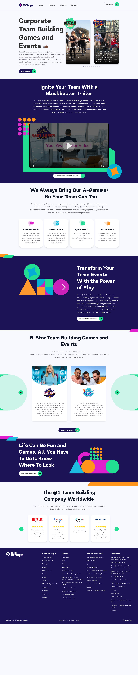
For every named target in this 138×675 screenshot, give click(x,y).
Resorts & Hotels (91, 567)
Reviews (113, 610)
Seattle (44, 567)
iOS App (113, 590)
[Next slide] (116, 529)
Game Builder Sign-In (118, 586)
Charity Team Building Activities (96, 570)
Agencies (89, 564)
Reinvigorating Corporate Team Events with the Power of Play (121, 567)
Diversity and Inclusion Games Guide (121, 601)
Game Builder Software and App (121, 583)
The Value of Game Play (118, 562)
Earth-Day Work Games (69, 588)
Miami (44, 574)
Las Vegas (45, 564)
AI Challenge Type (117, 576)
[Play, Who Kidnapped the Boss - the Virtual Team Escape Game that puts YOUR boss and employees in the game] (69, 146)
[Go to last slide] (21, 529)
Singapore (45, 594)
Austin (44, 580)
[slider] (62, 166)
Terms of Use (74, 620)
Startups (89, 587)
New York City (46, 570)
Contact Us (65, 557)
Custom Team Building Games (71, 574)
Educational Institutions (94, 577)
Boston (44, 577)
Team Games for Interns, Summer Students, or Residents (72, 578)
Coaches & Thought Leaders (95, 590)
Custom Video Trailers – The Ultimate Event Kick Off (120, 558)
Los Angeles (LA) (47, 560)
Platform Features (67, 570)
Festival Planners (91, 580)
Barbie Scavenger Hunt (69, 591)
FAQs (63, 560)
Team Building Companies (94, 557)
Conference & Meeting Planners (96, 574)
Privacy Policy (63, 620)
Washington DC (47, 557)
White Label (65, 567)
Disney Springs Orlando (50, 584)
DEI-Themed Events (68, 594)
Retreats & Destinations (94, 584)
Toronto (45, 587)
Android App (115, 593)
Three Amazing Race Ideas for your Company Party (120, 572)
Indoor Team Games (68, 598)
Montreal (45, 590)
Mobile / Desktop (116, 596)
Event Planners (91, 560)
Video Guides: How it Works (120, 580)
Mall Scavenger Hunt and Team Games (72, 583)
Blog (63, 564)
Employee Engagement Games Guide (121, 606)
